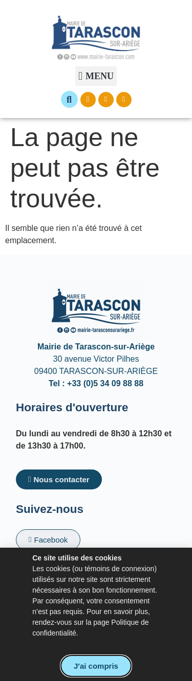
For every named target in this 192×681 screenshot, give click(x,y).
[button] (95, 76)
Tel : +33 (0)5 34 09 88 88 (96, 383)
